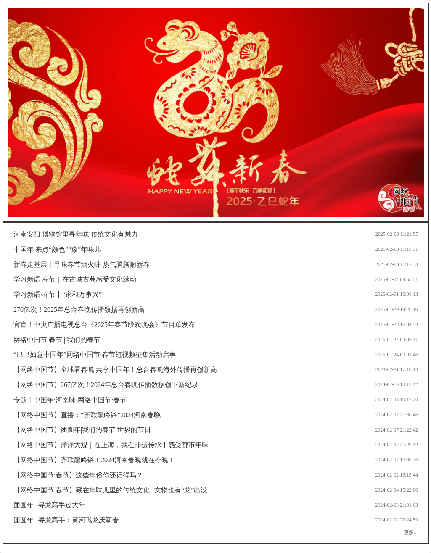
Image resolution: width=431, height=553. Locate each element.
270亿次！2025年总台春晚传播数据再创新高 (79, 309)
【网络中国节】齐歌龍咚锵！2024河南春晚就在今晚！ (94, 459)
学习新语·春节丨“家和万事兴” (57, 294)
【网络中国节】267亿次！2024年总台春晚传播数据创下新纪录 (105, 384)
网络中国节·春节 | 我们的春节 (56, 339)
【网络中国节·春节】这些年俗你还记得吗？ (78, 475)
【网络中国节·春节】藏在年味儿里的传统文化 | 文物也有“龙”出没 (110, 490)
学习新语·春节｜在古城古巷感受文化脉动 (74, 279)
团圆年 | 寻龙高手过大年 (49, 504)
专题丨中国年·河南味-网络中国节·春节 (70, 399)
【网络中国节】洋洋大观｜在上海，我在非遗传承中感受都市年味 (111, 444)
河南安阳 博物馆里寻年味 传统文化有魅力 (75, 234)
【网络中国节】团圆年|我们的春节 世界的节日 (82, 429)
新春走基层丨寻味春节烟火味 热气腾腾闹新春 (81, 264)
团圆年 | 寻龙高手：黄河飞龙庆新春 (66, 520)
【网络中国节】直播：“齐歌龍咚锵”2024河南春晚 (87, 415)
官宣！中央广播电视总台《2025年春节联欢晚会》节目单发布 (104, 324)
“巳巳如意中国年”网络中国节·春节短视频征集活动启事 (94, 354)
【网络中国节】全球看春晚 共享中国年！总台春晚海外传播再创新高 (115, 369)
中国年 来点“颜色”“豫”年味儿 (57, 249)
